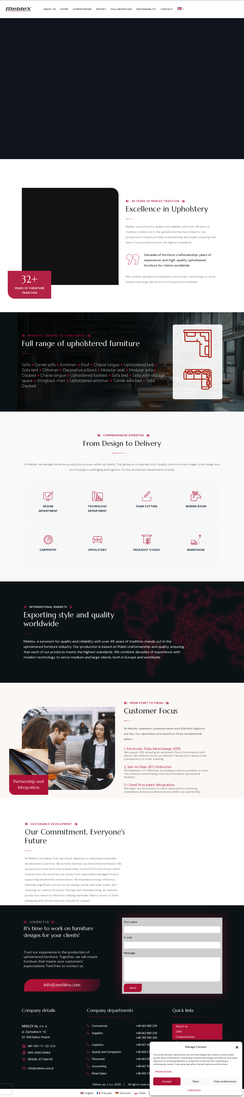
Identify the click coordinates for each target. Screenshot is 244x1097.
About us (49, 9)
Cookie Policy (194, 1090)
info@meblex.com (62, 985)
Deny (196, 1081)
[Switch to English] (87, 1093)
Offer (64, 9)
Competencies (82, 9)
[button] (237, 1047)
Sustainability (146, 9)
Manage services (163, 1071)
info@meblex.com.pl (41, 1068)
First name (130, 922)
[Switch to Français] (104, 1093)
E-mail (128, 937)
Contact (167, 9)
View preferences (225, 1081)
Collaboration (121, 9)
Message (129, 953)
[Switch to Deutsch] (123, 1093)
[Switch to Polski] (139, 1093)
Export (101, 9)
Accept (167, 1081)
